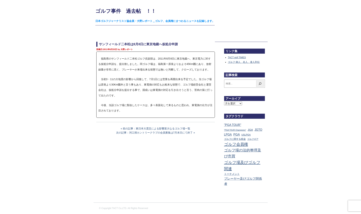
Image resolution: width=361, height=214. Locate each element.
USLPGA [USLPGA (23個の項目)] (246, 135)
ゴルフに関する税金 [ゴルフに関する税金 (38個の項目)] (235, 139)
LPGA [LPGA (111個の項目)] (228, 134)
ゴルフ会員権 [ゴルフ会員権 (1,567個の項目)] (236, 144)
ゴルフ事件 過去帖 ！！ (125, 11)
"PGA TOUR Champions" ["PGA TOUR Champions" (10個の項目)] (235, 130)
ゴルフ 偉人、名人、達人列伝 (244, 62)
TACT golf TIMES (237, 57)
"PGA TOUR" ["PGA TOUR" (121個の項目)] (232, 124)
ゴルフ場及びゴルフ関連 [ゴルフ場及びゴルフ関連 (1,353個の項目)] (242, 165)
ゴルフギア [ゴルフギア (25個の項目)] (252, 139)
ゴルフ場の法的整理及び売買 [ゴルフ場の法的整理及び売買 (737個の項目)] (242, 153)
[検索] (260, 83)
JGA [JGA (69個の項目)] (250, 129)
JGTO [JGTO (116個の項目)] (258, 129)
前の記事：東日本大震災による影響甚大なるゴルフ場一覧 (156, 128)
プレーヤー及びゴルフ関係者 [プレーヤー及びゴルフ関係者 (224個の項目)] (243, 181)
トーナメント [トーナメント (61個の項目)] (232, 173)
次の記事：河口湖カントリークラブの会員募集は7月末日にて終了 (154, 132)
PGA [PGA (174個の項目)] (236, 134)
